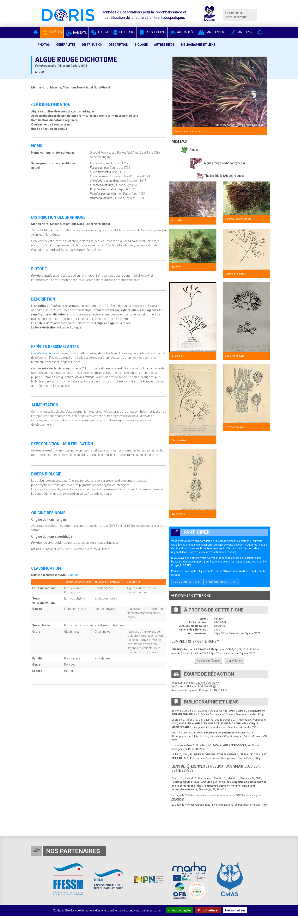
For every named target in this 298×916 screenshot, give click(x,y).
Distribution (92, 44)
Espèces (52, 32)
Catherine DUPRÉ (205, 682)
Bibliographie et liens (198, 44)
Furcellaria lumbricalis (44, 353)
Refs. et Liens (152, 32)
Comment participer (187, 581)
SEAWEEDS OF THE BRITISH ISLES (224, 732)
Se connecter (233, 12)
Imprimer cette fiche (191, 595)
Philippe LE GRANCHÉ (199, 686)
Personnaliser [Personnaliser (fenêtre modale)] (235, 910)
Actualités (181, 32)
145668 (73, 575)
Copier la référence (208, 660)
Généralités (65, 44)
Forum (99, 32)
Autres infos (164, 44)
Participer (240, 32)
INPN (265, 804)
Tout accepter (179, 910)
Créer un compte (236, 17)
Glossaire (123, 32)
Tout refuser (208, 910)
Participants (211, 32)
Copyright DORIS (180, 565)
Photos (44, 44)
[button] (259, 32)
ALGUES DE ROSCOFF (233, 745)
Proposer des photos (221, 581)
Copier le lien (234, 660)
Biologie (141, 44)
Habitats (76, 32)
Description (118, 44)
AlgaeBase (177, 798)
